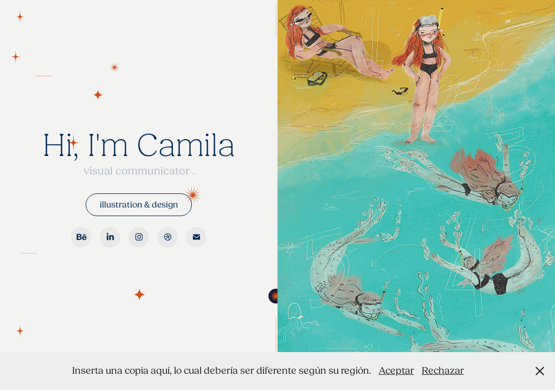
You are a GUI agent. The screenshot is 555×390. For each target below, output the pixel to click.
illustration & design (139, 205)
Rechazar (443, 370)
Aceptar (396, 370)
